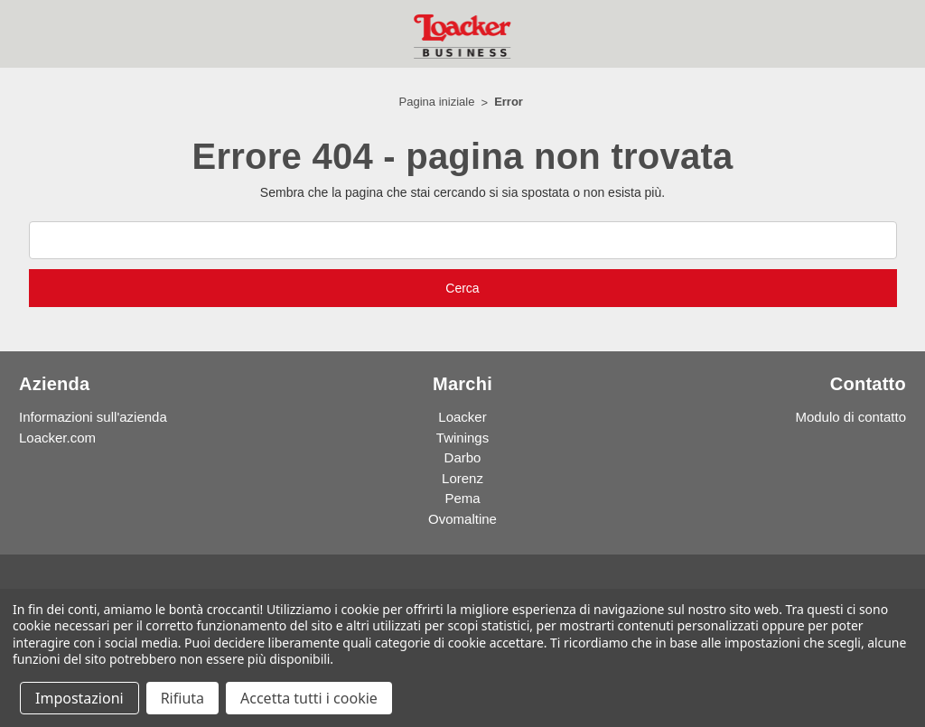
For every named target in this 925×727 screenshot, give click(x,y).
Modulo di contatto (850, 416)
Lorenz (462, 478)
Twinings (462, 437)
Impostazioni (79, 698)
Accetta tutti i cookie (309, 698)
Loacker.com (57, 437)
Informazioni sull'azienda (93, 416)
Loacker (462, 416)
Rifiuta (182, 698)
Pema (462, 498)
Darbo (462, 457)
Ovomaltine (462, 519)
